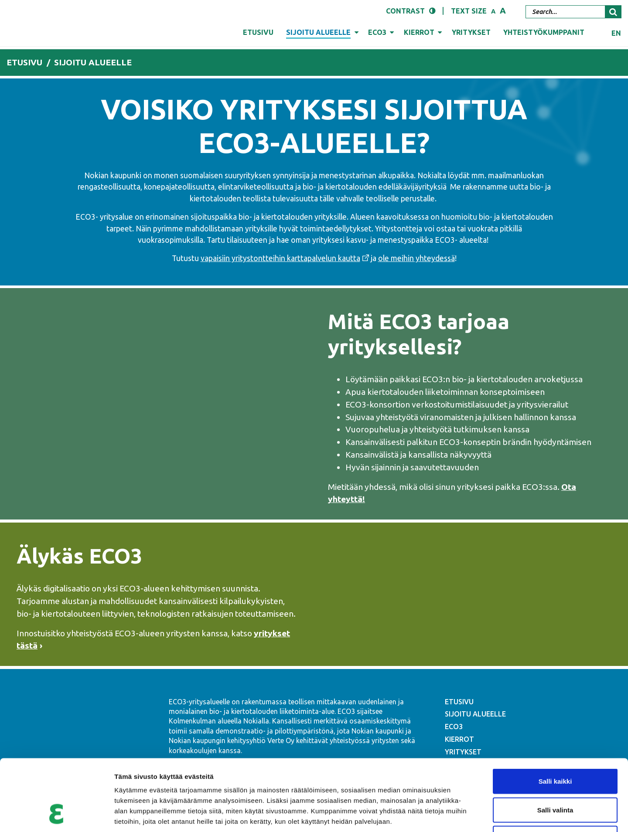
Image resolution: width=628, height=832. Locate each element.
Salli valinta (555, 746)
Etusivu (258, 32)
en (616, 33)
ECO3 (377, 32)
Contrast (405, 11)
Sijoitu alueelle (318, 32)
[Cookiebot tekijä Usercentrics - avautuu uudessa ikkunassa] (56, 815)
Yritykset (471, 32)
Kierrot (419, 32)
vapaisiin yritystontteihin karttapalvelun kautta (280, 258)
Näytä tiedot (466, 814)
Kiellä (555, 774)
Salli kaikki (555, 717)
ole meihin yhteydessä (416, 258)
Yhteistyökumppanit (543, 32)
